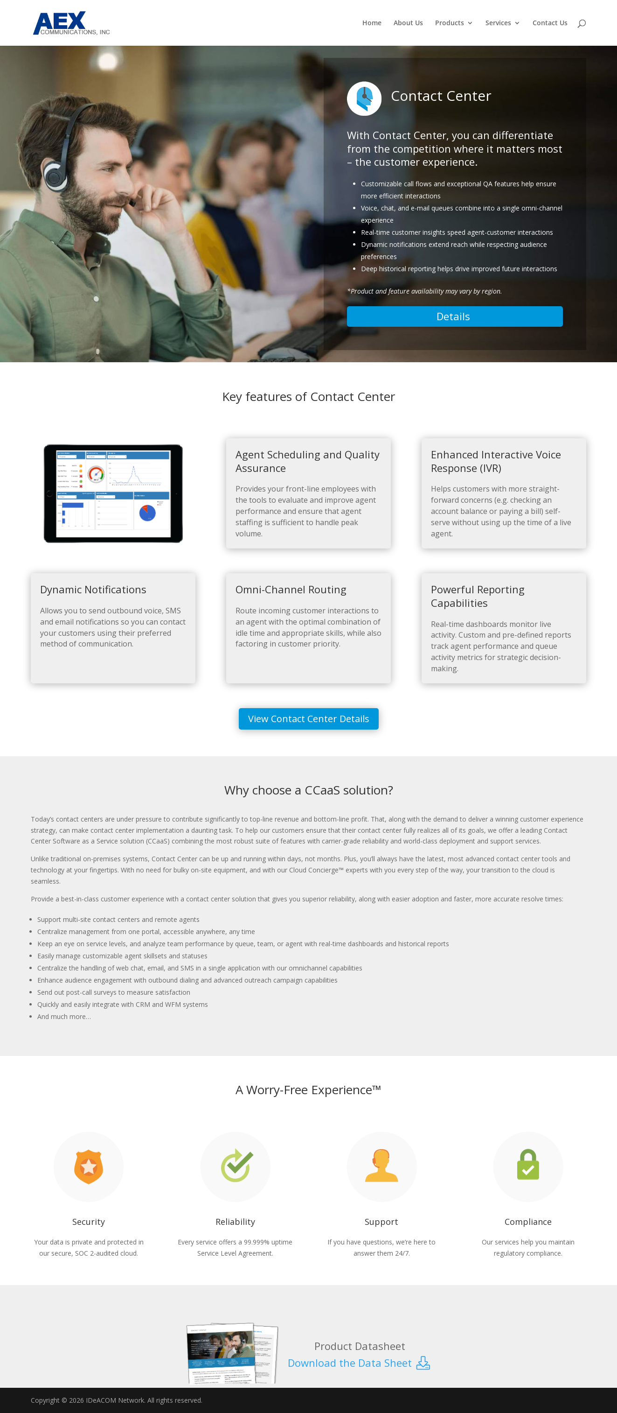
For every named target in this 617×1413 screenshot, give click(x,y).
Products (449, 23)
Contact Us (550, 23)
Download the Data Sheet (360, 1363)
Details (455, 316)
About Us (408, 23)
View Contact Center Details (308, 718)
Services (498, 23)
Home (371, 23)
